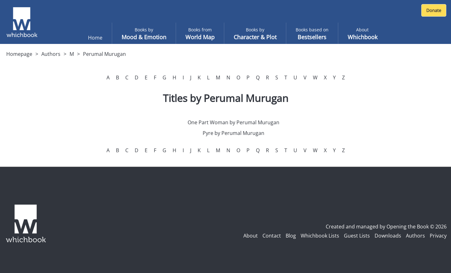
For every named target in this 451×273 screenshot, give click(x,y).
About (250, 235)
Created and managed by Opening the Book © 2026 (386, 226)
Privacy (438, 235)
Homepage (19, 54)
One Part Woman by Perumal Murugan (233, 122)
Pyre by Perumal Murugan (233, 133)
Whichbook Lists (320, 235)
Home (95, 37)
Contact (271, 235)
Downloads (388, 235)
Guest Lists (357, 235)
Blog (291, 235)
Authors (50, 54)
